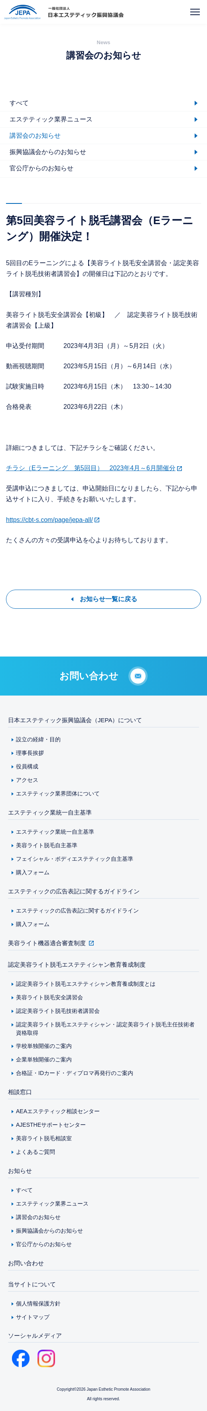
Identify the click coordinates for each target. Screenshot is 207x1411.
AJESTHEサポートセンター (51, 1125)
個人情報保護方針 (38, 1303)
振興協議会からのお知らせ (49, 1230)
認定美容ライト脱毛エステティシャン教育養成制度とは (86, 984)
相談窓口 (20, 1092)
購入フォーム (32, 872)
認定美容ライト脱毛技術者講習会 (58, 1011)
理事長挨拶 (30, 753)
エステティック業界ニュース (52, 1203)
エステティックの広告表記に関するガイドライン (74, 891)
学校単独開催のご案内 (44, 1046)
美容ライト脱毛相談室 (44, 1138)
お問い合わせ (26, 1263)
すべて (24, 1190)
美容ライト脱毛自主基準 (46, 845)
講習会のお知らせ (38, 1217)
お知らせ (20, 1170)
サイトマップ (32, 1317)
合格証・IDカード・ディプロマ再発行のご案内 (74, 1073)
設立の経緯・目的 (38, 739)
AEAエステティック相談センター (58, 1111)
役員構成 (27, 766)
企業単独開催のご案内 (44, 1059)
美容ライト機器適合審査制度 (47, 943)
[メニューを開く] (195, 12)
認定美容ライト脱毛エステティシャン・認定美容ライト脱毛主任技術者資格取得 (105, 1028)
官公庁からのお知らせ (44, 1244)
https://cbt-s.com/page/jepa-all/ (49, 519)
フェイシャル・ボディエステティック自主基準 (74, 859)
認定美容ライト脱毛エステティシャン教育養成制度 (77, 964)
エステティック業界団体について (58, 793)
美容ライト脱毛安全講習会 (49, 997)
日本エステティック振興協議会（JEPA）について (75, 720)
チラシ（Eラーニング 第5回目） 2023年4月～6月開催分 (90, 468)
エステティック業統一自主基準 (50, 812)
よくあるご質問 (35, 1152)
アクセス (27, 780)
